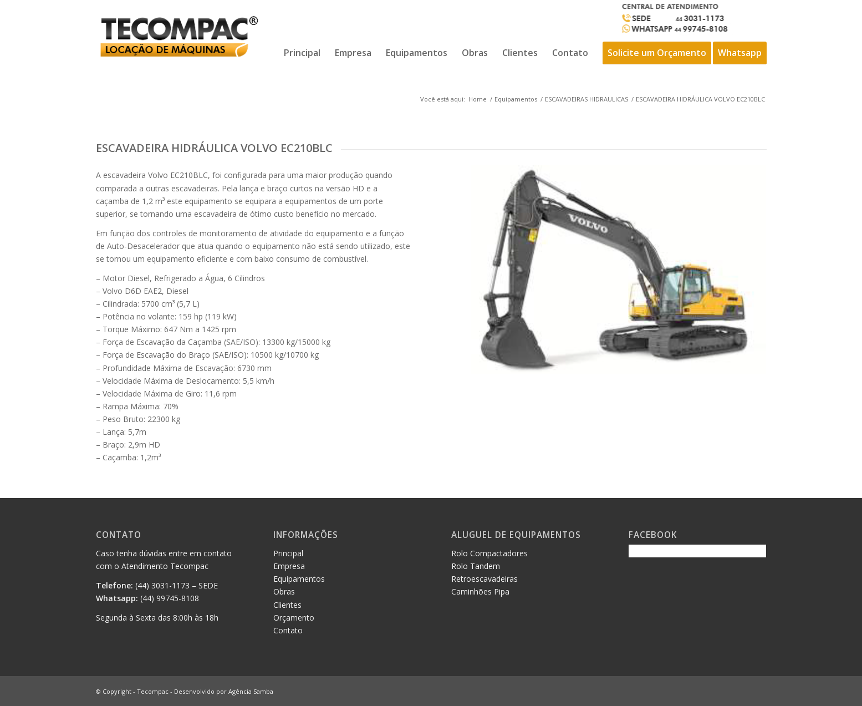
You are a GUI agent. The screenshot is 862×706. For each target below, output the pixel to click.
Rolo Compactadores (489, 553)
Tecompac (153, 691)
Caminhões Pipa (480, 591)
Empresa (289, 566)
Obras (284, 591)
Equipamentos (515, 99)
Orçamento (293, 617)
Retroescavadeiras (484, 578)
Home (477, 99)
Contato (288, 630)
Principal (288, 553)
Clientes (287, 605)
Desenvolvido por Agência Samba (223, 691)
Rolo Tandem (475, 566)
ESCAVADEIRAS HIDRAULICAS (586, 99)
